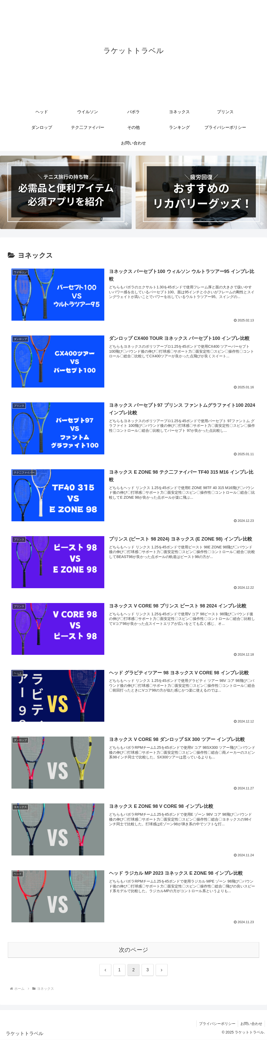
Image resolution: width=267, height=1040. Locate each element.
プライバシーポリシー (216, 1024)
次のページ (133, 950)
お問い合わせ (251, 1024)
